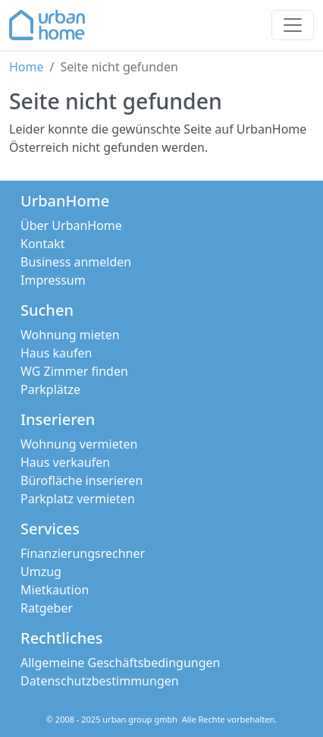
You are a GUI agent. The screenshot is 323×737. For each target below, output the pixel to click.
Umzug (40, 571)
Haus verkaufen (65, 462)
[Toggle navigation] (292, 25)
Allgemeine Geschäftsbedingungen (120, 662)
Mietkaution (54, 589)
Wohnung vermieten (78, 444)
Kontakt (42, 243)
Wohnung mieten (70, 334)
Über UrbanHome (71, 225)
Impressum (53, 280)
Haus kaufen (56, 353)
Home (26, 66)
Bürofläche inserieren (81, 480)
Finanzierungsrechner (82, 553)
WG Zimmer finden (74, 371)
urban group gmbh (139, 719)
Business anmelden (75, 262)
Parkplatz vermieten (77, 498)
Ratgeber (46, 608)
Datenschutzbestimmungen (99, 680)
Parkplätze (50, 389)
